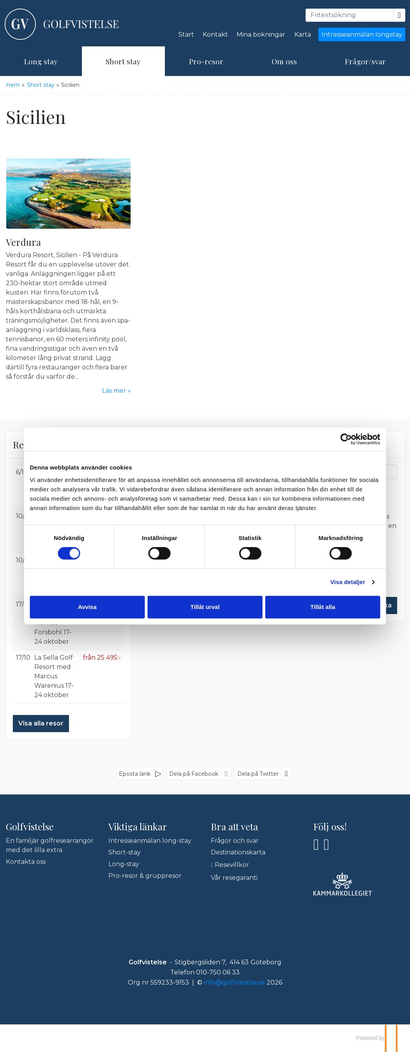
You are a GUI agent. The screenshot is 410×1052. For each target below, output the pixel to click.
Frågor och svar (235, 840)
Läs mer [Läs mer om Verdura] (114, 390)
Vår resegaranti (234, 877)
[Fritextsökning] (350, 15)
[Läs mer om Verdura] (68, 277)
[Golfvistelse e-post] (234, 982)
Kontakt (215, 34)
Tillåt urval (205, 607)
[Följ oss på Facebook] (316, 844)
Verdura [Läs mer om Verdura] (23, 242)
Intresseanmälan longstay (362, 34)
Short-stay (124, 852)
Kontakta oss (26, 861)
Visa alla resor (41, 723)
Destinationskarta (238, 852)
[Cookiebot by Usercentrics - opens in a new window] (340, 439)
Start (186, 34)
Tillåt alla (319, 607)
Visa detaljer (342, 582)
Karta (302, 34)
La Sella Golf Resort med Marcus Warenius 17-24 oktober (54, 676)
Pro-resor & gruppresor (145, 875)
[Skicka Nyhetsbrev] (381, 605)
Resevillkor (232, 864)
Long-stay (123, 864)
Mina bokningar (261, 34)
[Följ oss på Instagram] (327, 844)
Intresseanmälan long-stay (149, 840)
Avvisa (91, 607)
